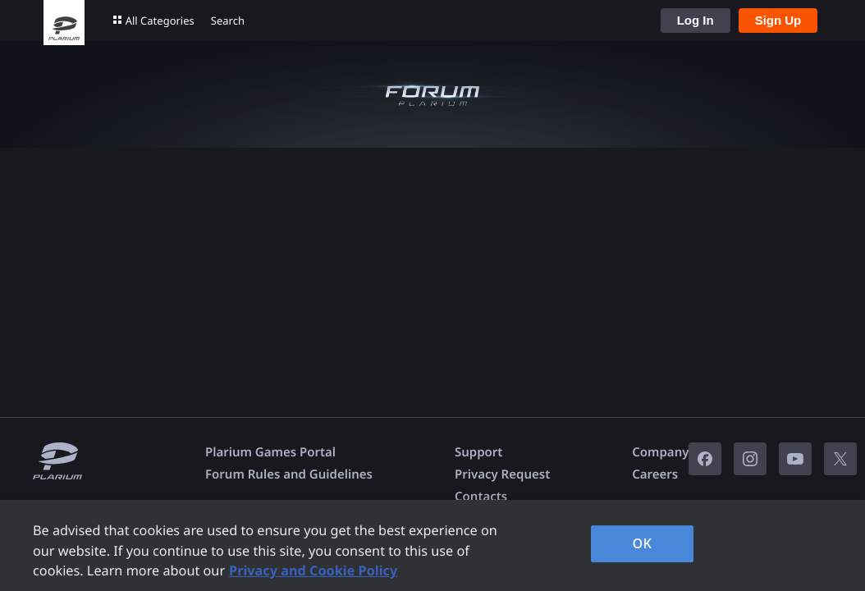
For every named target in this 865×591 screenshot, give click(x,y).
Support (478, 452)
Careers (655, 474)
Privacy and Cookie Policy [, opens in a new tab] (313, 570)
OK (642, 543)
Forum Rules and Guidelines (289, 474)
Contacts (481, 496)
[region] (432, 545)
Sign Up (778, 20)
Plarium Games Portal (270, 452)
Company (660, 452)
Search (228, 20)
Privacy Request (502, 474)
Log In (695, 20)
